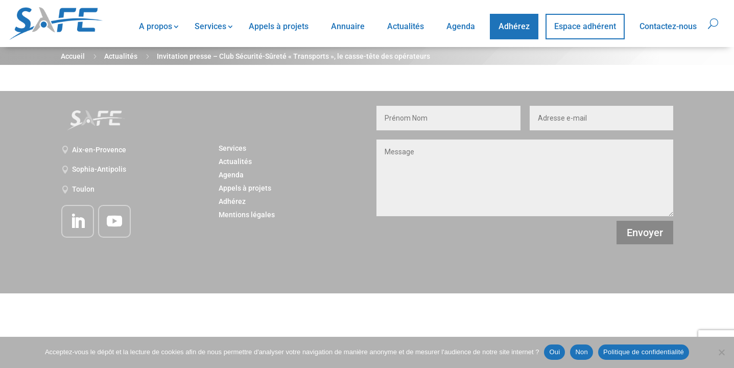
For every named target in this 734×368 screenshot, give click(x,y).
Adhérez (514, 26)
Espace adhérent (585, 26)
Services (210, 26)
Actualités (405, 26)
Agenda (460, 26)
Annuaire (348, 26)
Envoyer (645, 232)
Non (581, 352)
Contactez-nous (668, 26)
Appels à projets (279, 26)
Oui (554, 352)
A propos (155, 26)
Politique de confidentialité (643, 352)
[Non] (721, 352)
